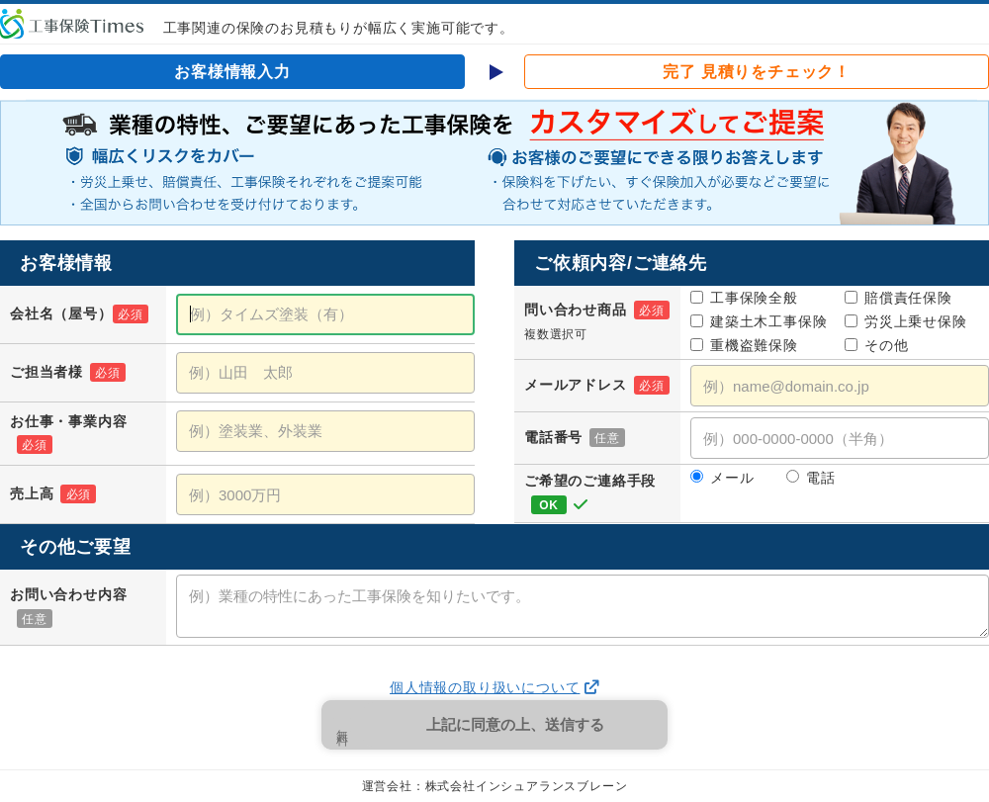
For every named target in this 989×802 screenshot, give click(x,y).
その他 (876, 345)
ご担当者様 (68, 372)
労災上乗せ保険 (906, 321)
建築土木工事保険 (758, 321)
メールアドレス (597, 385)
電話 (811, 478)
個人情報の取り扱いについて (485, 687)
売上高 (53, 493)
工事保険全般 (744, 298)
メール (722, 478)
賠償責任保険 (898, 298)
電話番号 (574, 437)
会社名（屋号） (79, 313)
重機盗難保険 (744, 345)
